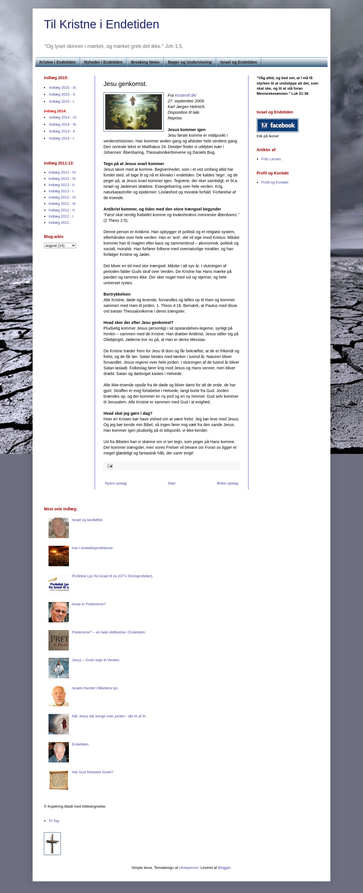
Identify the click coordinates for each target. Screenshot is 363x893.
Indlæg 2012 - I (60, 216)
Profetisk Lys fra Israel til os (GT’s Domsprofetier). (112, 576)
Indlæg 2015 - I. (62, 101)
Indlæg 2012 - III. (62, 203)
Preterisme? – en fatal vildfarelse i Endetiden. (109, 632)
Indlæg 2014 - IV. (63, 117)
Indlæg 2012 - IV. (62, 197)
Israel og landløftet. (87, 520)
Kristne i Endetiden (57, 62)
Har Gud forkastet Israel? (92, 772)
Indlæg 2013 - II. (61, 185)
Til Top (53, 821)
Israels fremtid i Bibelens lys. (95, 688)
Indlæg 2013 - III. (62, 178)
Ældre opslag (227, 483)
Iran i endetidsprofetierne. (92, 548)
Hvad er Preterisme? (88, 604)
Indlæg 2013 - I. (61, 191)
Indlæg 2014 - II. (62, 131)
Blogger (224, 867)
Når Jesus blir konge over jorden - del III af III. (109, 716)
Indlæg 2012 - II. (61, 210)
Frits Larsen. (271, 159)
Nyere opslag (116, 483)
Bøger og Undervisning (190, 62)
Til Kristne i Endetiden (101, 24)
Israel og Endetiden (238, 62)
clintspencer (189, 867)
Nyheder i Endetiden (103, 62)
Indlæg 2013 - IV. (62, 172)
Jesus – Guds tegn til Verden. (96, 660)
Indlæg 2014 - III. (63, 124)
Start (171, 483)
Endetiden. (80, 744)
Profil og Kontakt (274, 182)
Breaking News (145, 62)
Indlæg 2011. (59, 222)
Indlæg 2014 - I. (62, 138)
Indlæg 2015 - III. (63, 87)
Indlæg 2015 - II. (62, 94)
